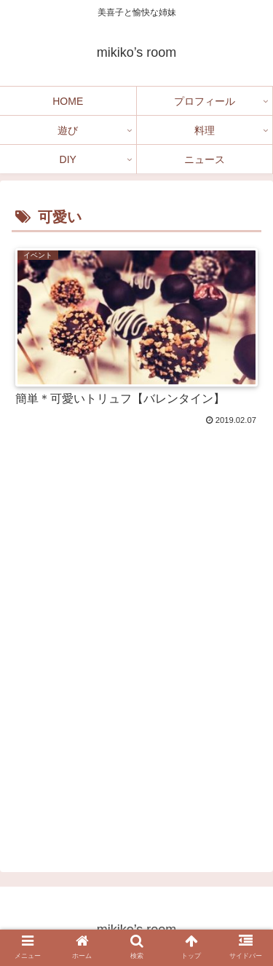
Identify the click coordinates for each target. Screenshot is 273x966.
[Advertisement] (136, 679)
